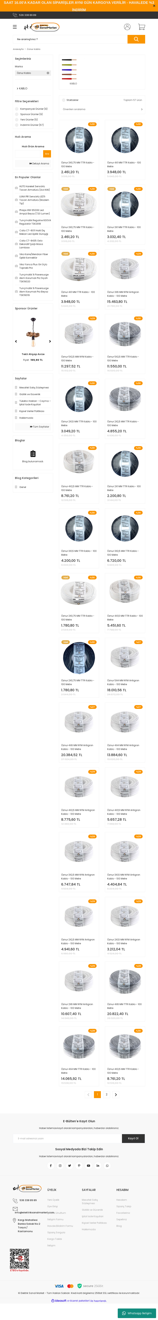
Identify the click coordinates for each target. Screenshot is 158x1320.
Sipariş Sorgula (56, 1249)
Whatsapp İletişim (137, 1313)
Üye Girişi (52, 1222)
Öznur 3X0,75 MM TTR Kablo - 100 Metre (77, 164)
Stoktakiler (72, 100)
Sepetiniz (121, 1236)
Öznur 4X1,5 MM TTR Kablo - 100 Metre (125, 625)
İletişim (51, 1262)
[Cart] (140, 26)
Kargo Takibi (54, 1255)
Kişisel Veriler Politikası (94, 1239)
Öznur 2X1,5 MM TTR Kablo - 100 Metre (79, 427)
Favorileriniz (123, 1229)
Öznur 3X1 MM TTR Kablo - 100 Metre (124, 230)
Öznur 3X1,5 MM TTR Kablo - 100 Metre (79, 559)
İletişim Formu (55, 1236)
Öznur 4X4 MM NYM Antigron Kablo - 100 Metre (123, 756)
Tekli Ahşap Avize (33, 354)
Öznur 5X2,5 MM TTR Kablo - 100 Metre (123, 362)
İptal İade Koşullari (92, 1232)
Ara (47, 153)
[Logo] (42, 26)
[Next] (50, 341)
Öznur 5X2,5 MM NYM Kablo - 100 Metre (77, 362)
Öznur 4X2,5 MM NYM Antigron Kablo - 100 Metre (78, 822)
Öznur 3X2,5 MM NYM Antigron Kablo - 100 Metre (78, 888)
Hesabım (121, 1216)
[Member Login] (127, 26)
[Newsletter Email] (79, 1154)
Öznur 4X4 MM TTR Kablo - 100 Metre (78, 1085)
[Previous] (16, 341)
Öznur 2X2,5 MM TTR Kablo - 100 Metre (123, 427)
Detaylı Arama (39, 163)
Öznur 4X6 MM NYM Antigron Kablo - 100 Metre (77, 756)
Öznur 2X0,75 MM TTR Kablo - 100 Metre (77, 625)
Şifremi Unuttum (56, 1229)
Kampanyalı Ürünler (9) (34, 108)
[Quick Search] (27, 153)
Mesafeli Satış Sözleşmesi (90, 1218)
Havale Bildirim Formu (60, 1242)
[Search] (79, 39)
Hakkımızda (89, 1245)
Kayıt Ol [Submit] (132, 1154)
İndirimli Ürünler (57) (32, 125)
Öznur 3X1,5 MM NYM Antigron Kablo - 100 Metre (123, 888)
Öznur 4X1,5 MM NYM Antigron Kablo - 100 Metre (123, 822)
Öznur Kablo (33, 49)
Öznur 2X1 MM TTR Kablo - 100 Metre (124, 493)
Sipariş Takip (123, 1222)
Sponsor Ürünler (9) (31, 114)
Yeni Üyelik (53, 1216)
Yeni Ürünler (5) (29, 119)
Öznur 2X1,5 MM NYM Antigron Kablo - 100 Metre (123, 954)
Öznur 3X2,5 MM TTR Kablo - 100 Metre (123, 559)
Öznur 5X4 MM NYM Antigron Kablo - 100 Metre (123, 691)
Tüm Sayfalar (39, 426)
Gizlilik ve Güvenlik (92, 1226)
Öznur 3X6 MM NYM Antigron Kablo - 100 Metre (123, 296)
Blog (119, 1242)
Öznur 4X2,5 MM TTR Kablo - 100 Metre (77, 493)
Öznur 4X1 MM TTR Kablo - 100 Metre (124, 164)
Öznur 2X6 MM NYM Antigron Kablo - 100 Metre (77, 1019)
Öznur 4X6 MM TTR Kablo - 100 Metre (124, 1019)
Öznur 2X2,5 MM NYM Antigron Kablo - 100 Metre (78, 954)
